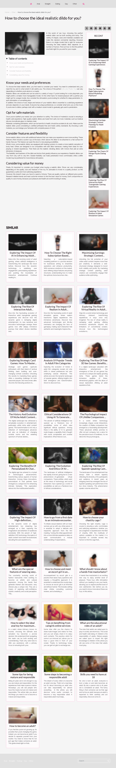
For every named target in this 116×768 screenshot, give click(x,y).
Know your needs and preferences (21, 63)
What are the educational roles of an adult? (93, 624)
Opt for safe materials (17, 67)
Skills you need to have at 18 (93, 676)
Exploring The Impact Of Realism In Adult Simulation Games (99, 213)
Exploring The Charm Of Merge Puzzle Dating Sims (98, 153)
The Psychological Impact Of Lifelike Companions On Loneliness (93, 417)
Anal (38, 4)
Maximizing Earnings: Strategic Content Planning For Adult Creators (97, 123)
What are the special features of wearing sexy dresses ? (23, 572)
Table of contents (17, 58)
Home (7, 12)
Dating (57, 4)
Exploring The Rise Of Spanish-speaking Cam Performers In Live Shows (93, 468)
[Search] (94, 761)
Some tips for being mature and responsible (22, 676)
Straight (47, 4)
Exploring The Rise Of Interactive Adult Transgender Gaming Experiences (98, 183)
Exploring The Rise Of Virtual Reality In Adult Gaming (93, 309)
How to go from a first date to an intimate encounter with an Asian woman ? (58, 520)
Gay (66, 4)
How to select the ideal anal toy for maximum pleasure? (23, 625)
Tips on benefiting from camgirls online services (58, 624)
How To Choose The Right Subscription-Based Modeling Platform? (97, 92)
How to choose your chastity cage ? (93, 519)
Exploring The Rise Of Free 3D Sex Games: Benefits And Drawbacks (93, 363)
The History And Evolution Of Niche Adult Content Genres (23, 417)
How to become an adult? (22, 725)
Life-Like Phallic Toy (69, 89)
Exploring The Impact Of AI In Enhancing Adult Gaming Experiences (99, 62)
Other (75, 4)
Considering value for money (19, 75)
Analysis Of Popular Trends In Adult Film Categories (58, 362)
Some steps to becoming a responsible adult (58, 676)
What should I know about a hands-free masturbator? (93, 570)
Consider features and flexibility (20, 71)
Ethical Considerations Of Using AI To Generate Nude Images (58, 417)
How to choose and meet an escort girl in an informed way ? (58, 572)
